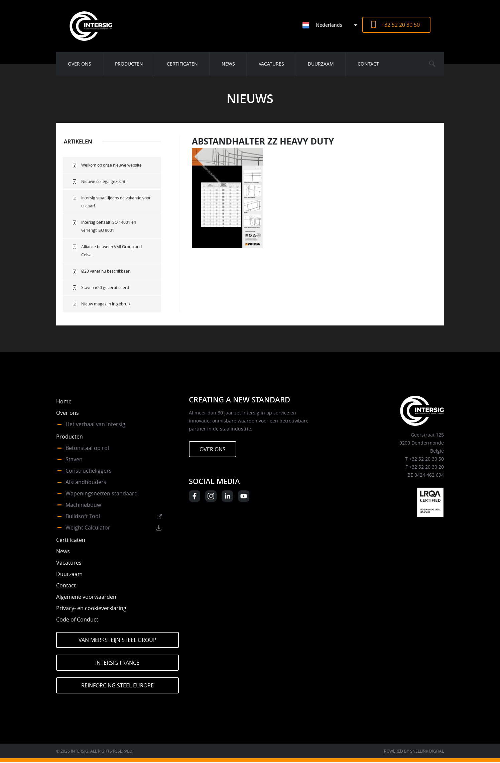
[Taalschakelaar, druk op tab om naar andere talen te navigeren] (332, 25)
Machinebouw (83, 504)
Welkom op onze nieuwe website (111, 165)
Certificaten (182, 64)
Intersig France (117, 662)
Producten (129, 64)
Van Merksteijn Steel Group (117, 640)
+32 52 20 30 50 (400, 24)
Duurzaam (321, 64)
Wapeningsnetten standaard (102, 493)
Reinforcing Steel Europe (117, 685)
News (228, 64)
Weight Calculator (88, 527)
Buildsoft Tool (83, 516)
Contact (368, 64)
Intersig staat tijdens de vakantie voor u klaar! (116, 201)
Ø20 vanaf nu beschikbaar (105, 271)
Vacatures (271, 64)
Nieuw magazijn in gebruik (105, 303)
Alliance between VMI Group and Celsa (111, 250)
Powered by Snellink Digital (414, 751)
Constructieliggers (89, 470)
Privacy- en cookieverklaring (91, 608)
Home (64, 401)
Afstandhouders (86, 482)
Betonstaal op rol (87, 448)
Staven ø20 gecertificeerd (105, 287)
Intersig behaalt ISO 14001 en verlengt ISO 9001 (108, 226)
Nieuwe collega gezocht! (103, 181)
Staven (74, 459)
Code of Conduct (77, 619)
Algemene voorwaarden (86, 596)
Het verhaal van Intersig (95, 424)
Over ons (79, 64)
